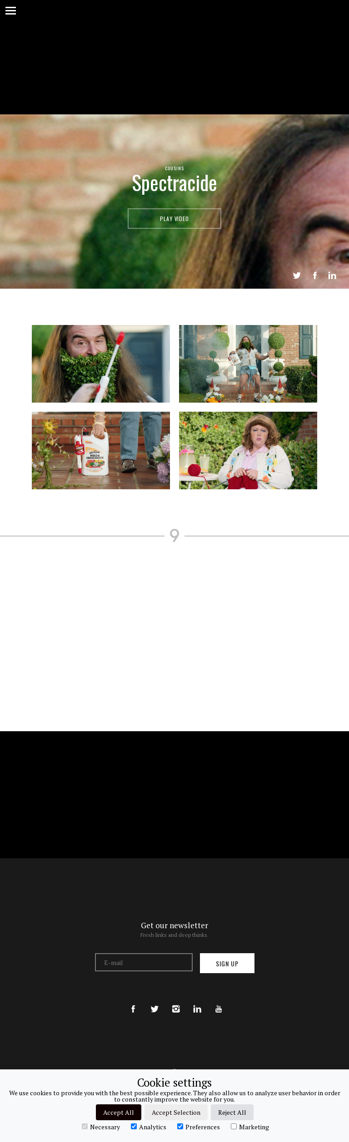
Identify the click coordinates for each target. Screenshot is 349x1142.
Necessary (101, 1126)
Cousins (174, 168)
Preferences (198, 1126)
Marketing (250, 1126)
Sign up (227, 963)
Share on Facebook (315, 275)
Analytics (148, 1126)
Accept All (118, 1112)
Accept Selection (176, 1112)
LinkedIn (332, 275)
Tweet (296, 275)
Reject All (232, 1112)
